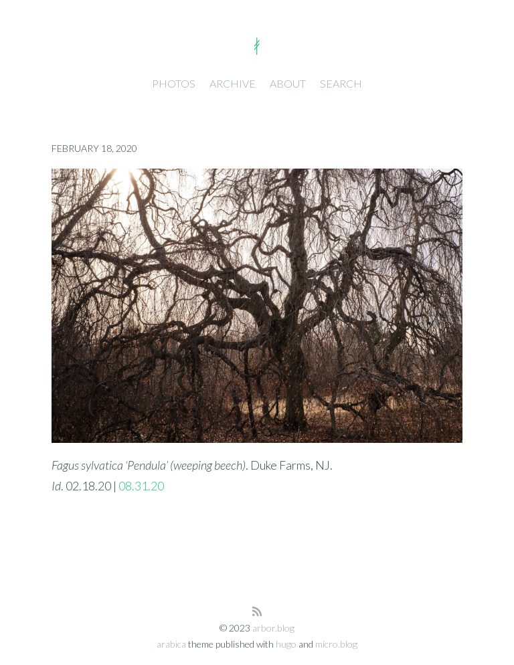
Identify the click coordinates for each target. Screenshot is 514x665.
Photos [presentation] (173, 83)
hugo (286, 644)
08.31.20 (141, 485)
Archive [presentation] (232, 83)
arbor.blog (273, 628)
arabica (171, 644)
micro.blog (336, 644)
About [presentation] (288, 83)
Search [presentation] (341, 83)
